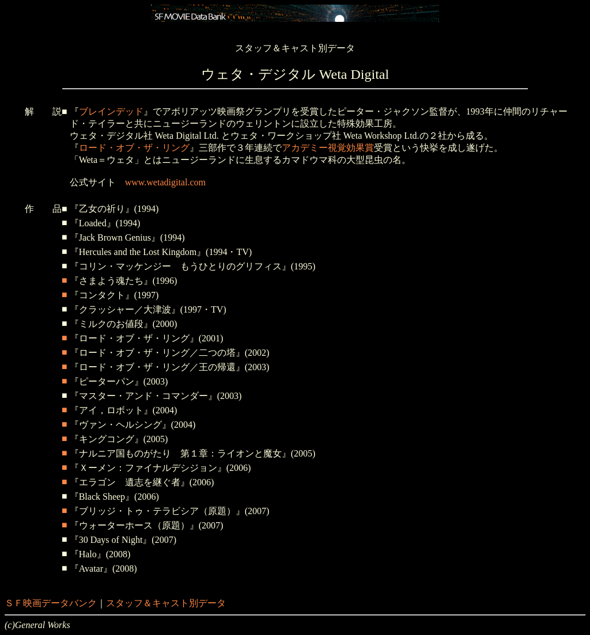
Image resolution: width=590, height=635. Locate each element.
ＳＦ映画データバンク (51, 603)
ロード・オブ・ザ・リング (134, 148)
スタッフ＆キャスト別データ (166, 603)
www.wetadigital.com (165, 182)
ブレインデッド (111, 111)
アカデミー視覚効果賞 (328, 148)
